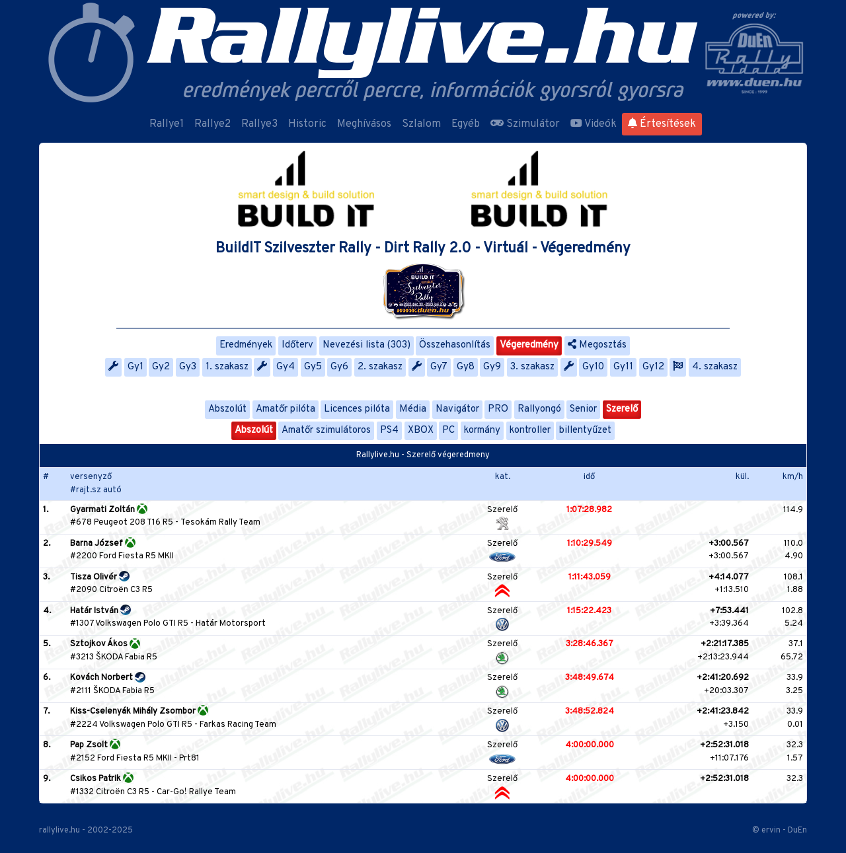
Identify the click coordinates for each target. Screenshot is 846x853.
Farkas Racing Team (238, 725)
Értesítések (662, 124)
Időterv (297, 345)
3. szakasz (532, 367)
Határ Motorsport (231, 623)
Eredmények (245, 345)
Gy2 (161, 367)
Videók (593, 124)
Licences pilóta (357, 409)
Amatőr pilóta (285, 409)
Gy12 (653, 367)
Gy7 (438, 367)
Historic (307, 124)
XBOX (421, 430)
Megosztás (597, 345)
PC (448, 430)
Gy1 (135, 367)
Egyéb (465, 124)
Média (412, 409)
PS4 (389, 430)
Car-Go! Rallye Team (196, 792)
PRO (498, 409)
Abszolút (227, 409)
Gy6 (339, 367)
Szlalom (421, 124)
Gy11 (623, 367)
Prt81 (189, 758)
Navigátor (457, 409)
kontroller (530, 430)
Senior (583, 409)
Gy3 (187, 367)
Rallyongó (539, 409)
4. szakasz (715, 367)
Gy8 (466, 367)
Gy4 (285, 367)
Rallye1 (166, 124)
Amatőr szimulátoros (326, 430)
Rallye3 (259, 124)
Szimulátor (525, 124)
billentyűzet (585, 430)
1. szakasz (227, 367)
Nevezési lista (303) (366, 345)
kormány (482, 430)
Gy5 (313, 367)
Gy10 (593, 367)
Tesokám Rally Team (220, 522)
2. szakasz (380, 367)
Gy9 (492, 367)
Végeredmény (529, 345)
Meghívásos (364, 124)
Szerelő (622, 409)
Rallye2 (212, 124)
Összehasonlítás (454, 345)
